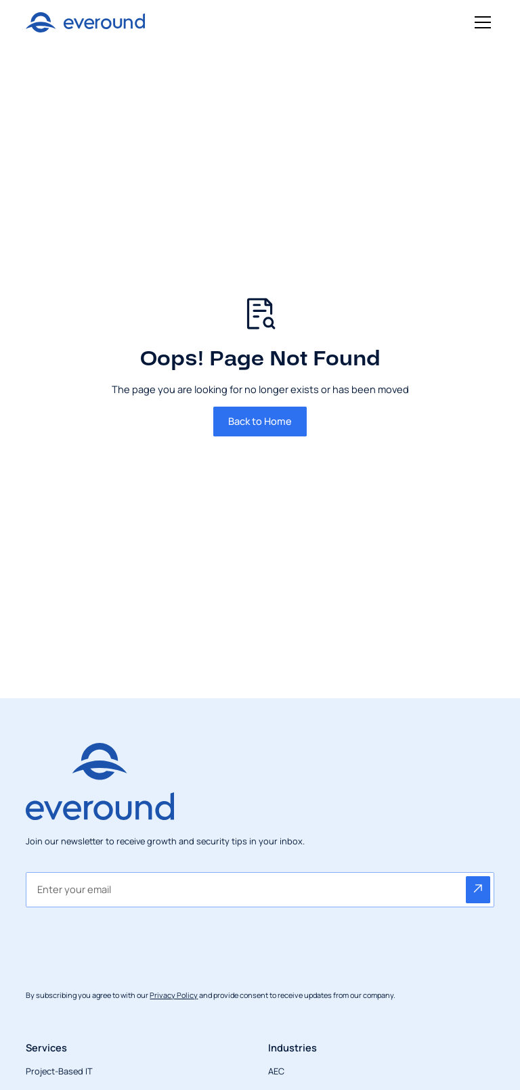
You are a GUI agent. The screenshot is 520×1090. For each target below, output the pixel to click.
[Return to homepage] (85, 22)
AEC (276, 1071)
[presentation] (129, 943)
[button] (480, 22)
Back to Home (260, 421)
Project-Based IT (59, 1071)
